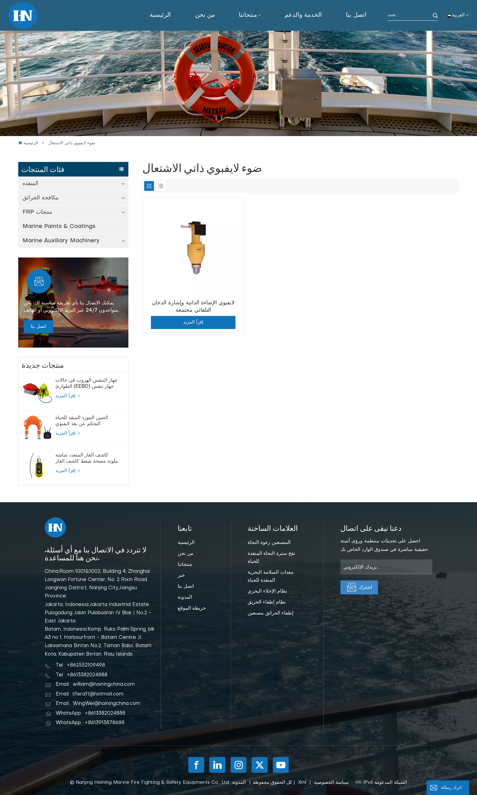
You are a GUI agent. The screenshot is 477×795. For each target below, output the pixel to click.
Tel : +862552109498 (80, 665)
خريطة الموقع (192, 608)
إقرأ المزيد (67, 395)
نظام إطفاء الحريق (267, 602)
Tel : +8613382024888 (81, 675)
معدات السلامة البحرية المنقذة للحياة (271, 576)
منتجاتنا (248, 15)
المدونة (185, 597)
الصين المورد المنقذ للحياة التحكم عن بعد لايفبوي (81, 420)
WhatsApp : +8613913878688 (90, 722)
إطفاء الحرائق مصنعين (270, 613)
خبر (181, 575)
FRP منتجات (37, 212)
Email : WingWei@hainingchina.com (98, 703)
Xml (302, 782)
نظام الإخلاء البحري (267, 591)
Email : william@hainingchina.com (95, 684)
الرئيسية (160, 15)
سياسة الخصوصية (331, 782)
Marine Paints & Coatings (59, 226)
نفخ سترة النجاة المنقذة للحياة (271, 557)
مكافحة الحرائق (41, 198)
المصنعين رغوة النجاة (269, 542)
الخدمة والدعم (303, 15)
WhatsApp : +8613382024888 (90, 713)
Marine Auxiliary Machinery (61, 240)
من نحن (205, 15)
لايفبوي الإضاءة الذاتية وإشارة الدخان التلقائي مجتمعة (193, 306)
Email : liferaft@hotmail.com (90, 694)
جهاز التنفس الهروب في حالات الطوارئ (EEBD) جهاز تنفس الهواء (86, 384)
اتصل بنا (356, 15)
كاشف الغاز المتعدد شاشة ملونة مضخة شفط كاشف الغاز (86, 458)
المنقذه (30, 183)
